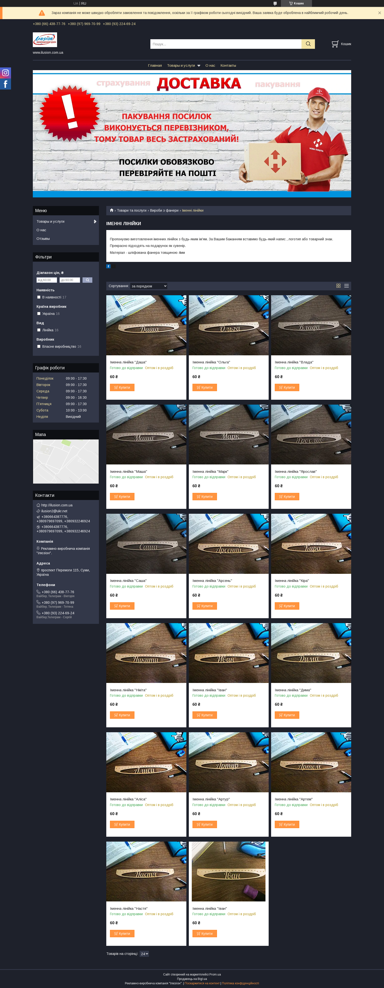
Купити (124, 387)
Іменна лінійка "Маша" (128, 472)
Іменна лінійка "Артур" (211, 799)
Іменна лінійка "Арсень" (212, 581)
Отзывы (43, 238)
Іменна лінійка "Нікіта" (128, 690)
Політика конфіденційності (240, 983)
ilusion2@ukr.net (54, 511)
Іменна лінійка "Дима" (293, 690)
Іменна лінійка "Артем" (294, 799)
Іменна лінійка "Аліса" (128, 799)
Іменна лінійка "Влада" (294, 362)
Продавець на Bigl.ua (192, 979)
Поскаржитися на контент (202, 983)
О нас (210, 65)
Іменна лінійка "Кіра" (292, 581)
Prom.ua (215, 974)
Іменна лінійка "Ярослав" (296, 472)
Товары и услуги (181, 65)
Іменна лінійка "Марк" (210, 472)
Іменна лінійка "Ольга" (211, 362)
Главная (155, 65)
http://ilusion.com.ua (56, 505)
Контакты (228, 65)
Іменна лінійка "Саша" (128, 581)
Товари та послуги (131, 210)
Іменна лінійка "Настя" (129, 909)
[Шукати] (308, 44)
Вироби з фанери (164, 210)
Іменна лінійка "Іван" (209, 690)
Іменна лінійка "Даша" (128, 362)
